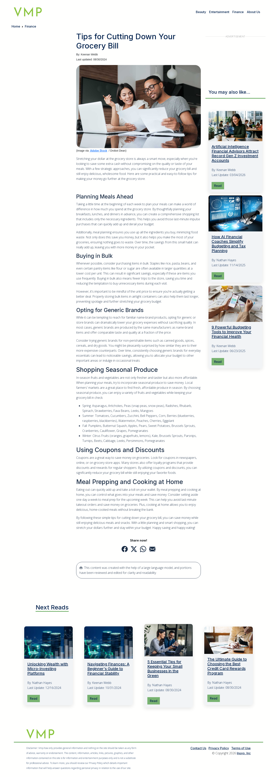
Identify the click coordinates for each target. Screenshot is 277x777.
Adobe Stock (98, 150)
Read (218, 186)
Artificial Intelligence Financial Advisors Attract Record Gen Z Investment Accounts (235, 153)
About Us (253, 12)
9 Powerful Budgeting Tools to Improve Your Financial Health (231, 332)
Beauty (201, 12)
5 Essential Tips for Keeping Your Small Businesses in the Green (165, 669)
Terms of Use (241, 748)
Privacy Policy (219, 748)
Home (16, 26)
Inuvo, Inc (244, 753)
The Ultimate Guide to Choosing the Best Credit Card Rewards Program (227, 666)
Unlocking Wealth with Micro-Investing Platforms (47, 669)
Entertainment (219, 12)
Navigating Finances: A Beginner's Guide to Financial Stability (108, 669)
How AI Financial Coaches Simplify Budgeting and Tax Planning (229, 244)
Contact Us (198, 748)
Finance (238, 12)
